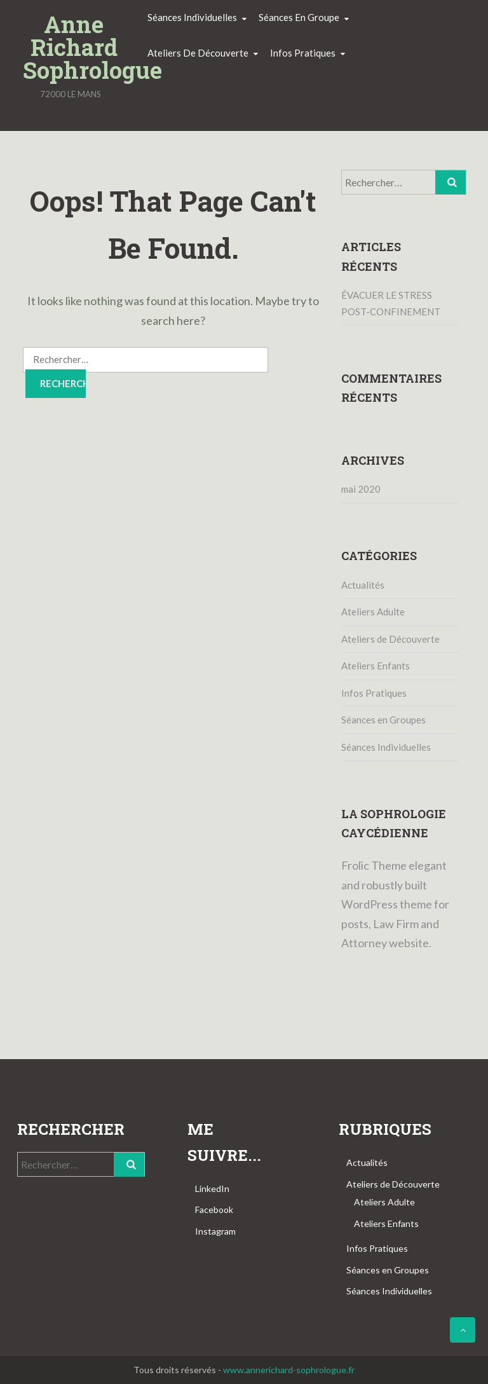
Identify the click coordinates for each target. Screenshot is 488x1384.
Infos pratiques (303, 52)
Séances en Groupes (383, 719)
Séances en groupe (299, 17)
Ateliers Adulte (373, 611)
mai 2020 (361, 489)
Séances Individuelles (386, 747)
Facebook (214, 1209)
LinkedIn (212, 1188)
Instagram (215, 1231)
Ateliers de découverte (197, 52)
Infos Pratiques (374, 693)
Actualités (362, 585)
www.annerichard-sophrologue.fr (289, 1369)
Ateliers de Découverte (390, 639)
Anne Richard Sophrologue (74, 47)
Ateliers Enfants (375, 665)
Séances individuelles (192, 17)
